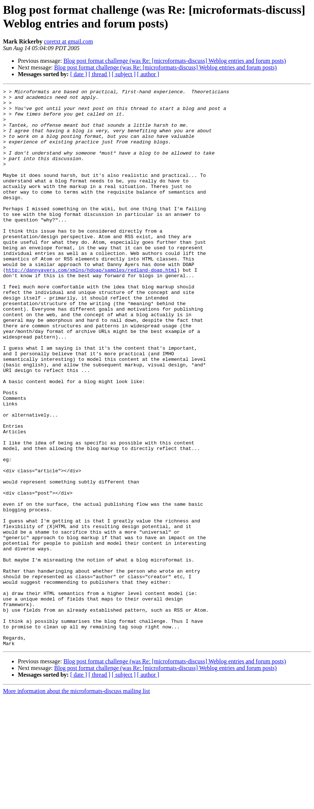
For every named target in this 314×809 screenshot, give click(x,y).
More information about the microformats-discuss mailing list (76, 802)
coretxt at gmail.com (68, 41)
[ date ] (78, 74)
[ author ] (148, 74)
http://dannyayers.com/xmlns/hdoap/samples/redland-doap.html (91, 306)
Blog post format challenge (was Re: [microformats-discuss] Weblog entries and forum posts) (175, 61)
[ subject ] (124, 74)
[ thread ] (99, 74)
